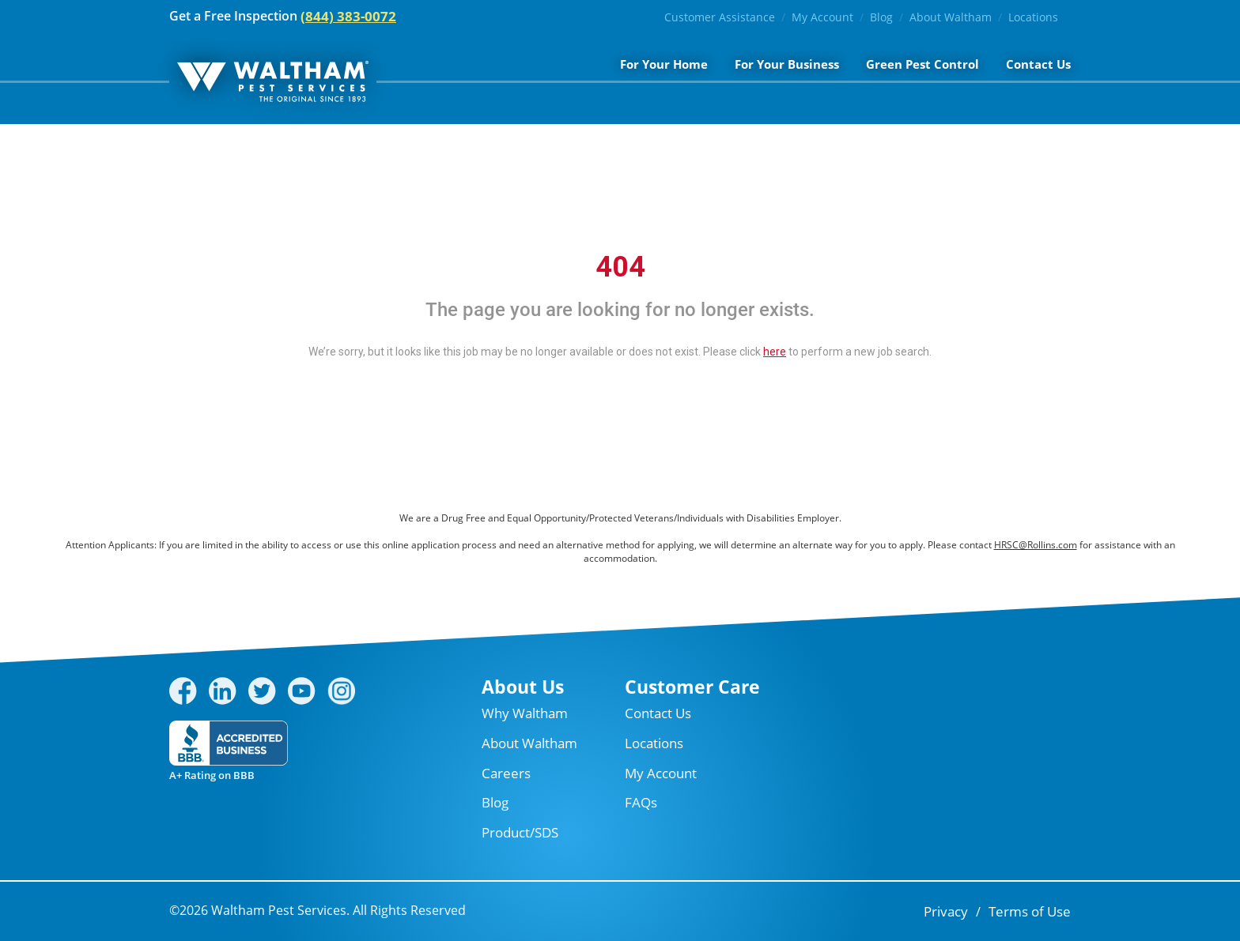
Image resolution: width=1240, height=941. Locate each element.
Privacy (946, 911)
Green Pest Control (922, 64)
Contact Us (1038, 64)
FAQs (641, 802)
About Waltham (950, 16)
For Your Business (787, 64)
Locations (1033, 16)
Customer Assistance (719, 16)
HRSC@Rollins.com (1035, 544)
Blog (881, 16)
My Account (822, 16)
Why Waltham (525, 713)
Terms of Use (1030, 911)
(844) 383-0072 (348, 16)
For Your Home (664, 64)
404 (620, 267)
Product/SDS (520, 832)
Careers (506, 773)
